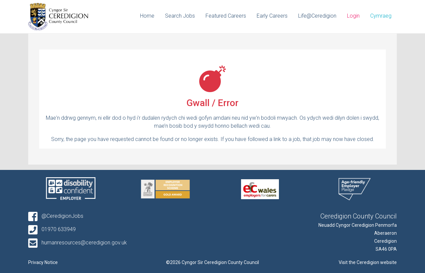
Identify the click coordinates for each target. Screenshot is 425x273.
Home (147, 16)
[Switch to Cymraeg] (380, 16)
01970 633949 (52, 229)
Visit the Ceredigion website (368, 262)
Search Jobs (180, 16)
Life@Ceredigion (317, 16)
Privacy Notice (43, 262)
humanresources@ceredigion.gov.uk (77, 242)
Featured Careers (226, 16)
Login (353, 16)
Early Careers (272, 16)
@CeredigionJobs (55, 216)
